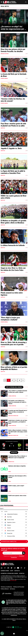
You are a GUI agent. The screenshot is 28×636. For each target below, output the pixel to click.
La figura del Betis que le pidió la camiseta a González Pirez (13, 172)
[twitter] (11, 568)
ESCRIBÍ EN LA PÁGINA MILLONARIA (9, 573)
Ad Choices (12, 588)
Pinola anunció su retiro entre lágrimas (12, 294)
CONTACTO (17, 570)
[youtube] (18, 568)
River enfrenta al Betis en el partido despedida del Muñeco (14, 368)
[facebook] (5, 568)
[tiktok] (25, 568)
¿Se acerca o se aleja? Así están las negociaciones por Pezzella (12, 27)
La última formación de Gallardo (13, 245)
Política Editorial (5, 588)
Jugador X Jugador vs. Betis (11, 148)
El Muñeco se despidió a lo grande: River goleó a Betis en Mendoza (14, 221)
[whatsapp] (2, 568)
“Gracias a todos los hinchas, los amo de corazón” (13, 100)
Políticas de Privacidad (18, 586)
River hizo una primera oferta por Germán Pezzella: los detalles (13, 50)
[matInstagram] (8, 568)
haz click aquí (13, 580)
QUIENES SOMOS (5, 570)
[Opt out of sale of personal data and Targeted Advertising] (2, 633)
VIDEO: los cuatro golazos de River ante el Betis (13, 197)
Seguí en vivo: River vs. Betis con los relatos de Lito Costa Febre (13, 269)
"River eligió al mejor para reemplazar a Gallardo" (10, 318)
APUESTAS (21, 573)
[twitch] (21, 568)
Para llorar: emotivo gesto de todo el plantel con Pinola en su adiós (13, 125)
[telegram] (15, 568)
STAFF (11, 570)
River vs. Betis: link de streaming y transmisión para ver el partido (14, 343)
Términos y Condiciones (6, 586)
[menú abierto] (1, 2)
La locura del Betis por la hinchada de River (13, 75)
